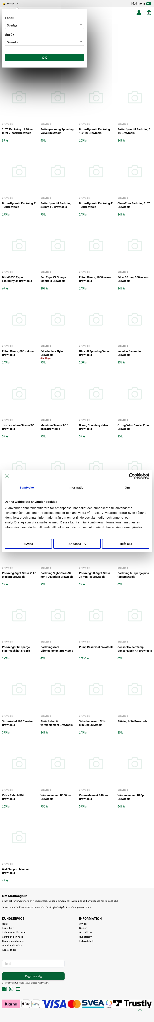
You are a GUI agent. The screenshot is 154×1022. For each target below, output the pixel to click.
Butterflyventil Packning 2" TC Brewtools (134, 131)
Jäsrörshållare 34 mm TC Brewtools (18, 427)
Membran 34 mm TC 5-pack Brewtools (55, 427)
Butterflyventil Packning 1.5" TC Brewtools (94, 131)
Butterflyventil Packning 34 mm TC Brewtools (56, 205)
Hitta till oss (85, 932)
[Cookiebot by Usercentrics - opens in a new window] (131, 476)
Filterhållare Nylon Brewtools (52, 353)
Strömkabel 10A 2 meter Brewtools (17, 723)
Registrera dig (33, 976)
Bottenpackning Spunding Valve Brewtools (57, 131)
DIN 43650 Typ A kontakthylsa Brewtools (17, 279)
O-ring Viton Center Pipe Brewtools (133, 427)
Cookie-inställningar (13, 940)
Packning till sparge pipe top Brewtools (133, 575)
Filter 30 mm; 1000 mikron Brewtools (95, 279)
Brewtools (7, 123)
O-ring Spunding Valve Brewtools (93, 427)
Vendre (45, 983)
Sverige (11, 3)
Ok (44, 57)
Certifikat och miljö (12, 936)
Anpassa (77, 543)
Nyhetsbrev (85, 936)
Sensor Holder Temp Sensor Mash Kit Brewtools (135, 649)
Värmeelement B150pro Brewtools (56, 797)
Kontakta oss (9, 949)
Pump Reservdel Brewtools (96, 647)
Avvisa (28, 543)
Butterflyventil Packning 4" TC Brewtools (96, 205)
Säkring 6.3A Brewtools (132, 721)
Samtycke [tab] (27, 487)
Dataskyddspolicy (12, 945)
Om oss (83, 923)
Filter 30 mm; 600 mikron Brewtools (18, 353)
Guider (83, 927)
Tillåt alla (125, 543)
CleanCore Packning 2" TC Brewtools (134, 205)
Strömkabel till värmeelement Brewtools (57, 723)
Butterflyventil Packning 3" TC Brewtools (19, 205)
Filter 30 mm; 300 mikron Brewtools (133, 279)
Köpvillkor (7, 927)
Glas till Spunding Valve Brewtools (94, 353)
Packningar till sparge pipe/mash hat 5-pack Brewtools (16, 649)
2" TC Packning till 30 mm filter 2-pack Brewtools (18, 131)
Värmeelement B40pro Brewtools (93, 797)
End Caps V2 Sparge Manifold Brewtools (53, 279)
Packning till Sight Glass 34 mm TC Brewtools (94, 575)
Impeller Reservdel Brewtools (130, 353)
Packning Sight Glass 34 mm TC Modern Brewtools (57, 575)
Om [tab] (127, 487)
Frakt (5, 923)
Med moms (141, 4)
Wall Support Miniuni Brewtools (15, 871)
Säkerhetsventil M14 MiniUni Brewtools (92, 723)
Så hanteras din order (14, 932)
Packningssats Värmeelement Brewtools (57, 649)
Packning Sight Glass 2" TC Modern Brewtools (19, 575)
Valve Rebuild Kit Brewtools (13, 797)
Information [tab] (77, 487)
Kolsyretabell (86, 940)
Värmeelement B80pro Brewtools (132, 797)
